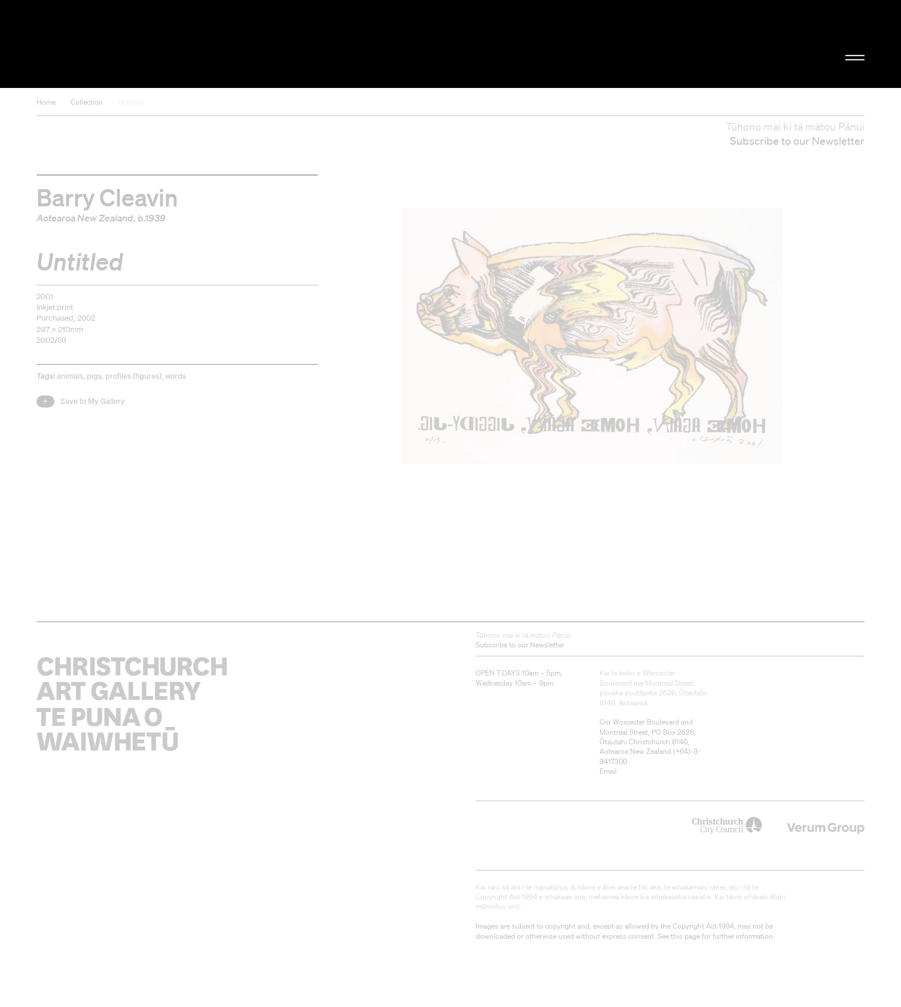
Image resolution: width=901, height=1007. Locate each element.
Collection (87, 102)
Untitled (130, 102)
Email (608, 771)
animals (70, 376)
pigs (94, 376)
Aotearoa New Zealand (84, 218)
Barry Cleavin (107, 196)
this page (685, 936)
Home (46, 102)
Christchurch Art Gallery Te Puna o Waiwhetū (163, 44)
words (175, 376)
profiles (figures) (133, 376)
